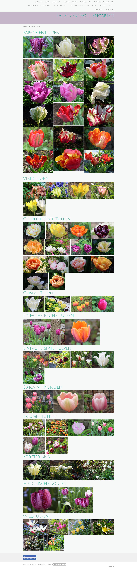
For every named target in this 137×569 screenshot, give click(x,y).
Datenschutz (33, 564)
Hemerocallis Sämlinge (103, 2)
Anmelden (111, 566)
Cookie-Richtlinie (42, 564)
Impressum (99, 10)
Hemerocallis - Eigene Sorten (39, 6)
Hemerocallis (85, 2)
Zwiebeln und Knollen (79, 6)
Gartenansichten (70, 2)
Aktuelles (56, 2)
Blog (47, 2)
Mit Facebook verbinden (29, 556)
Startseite (38, 2)
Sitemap (50, 564)
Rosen (94, 6)
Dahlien (103, 6)
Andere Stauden (60, 6)
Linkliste (109, 10)
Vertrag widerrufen (59, 564)
